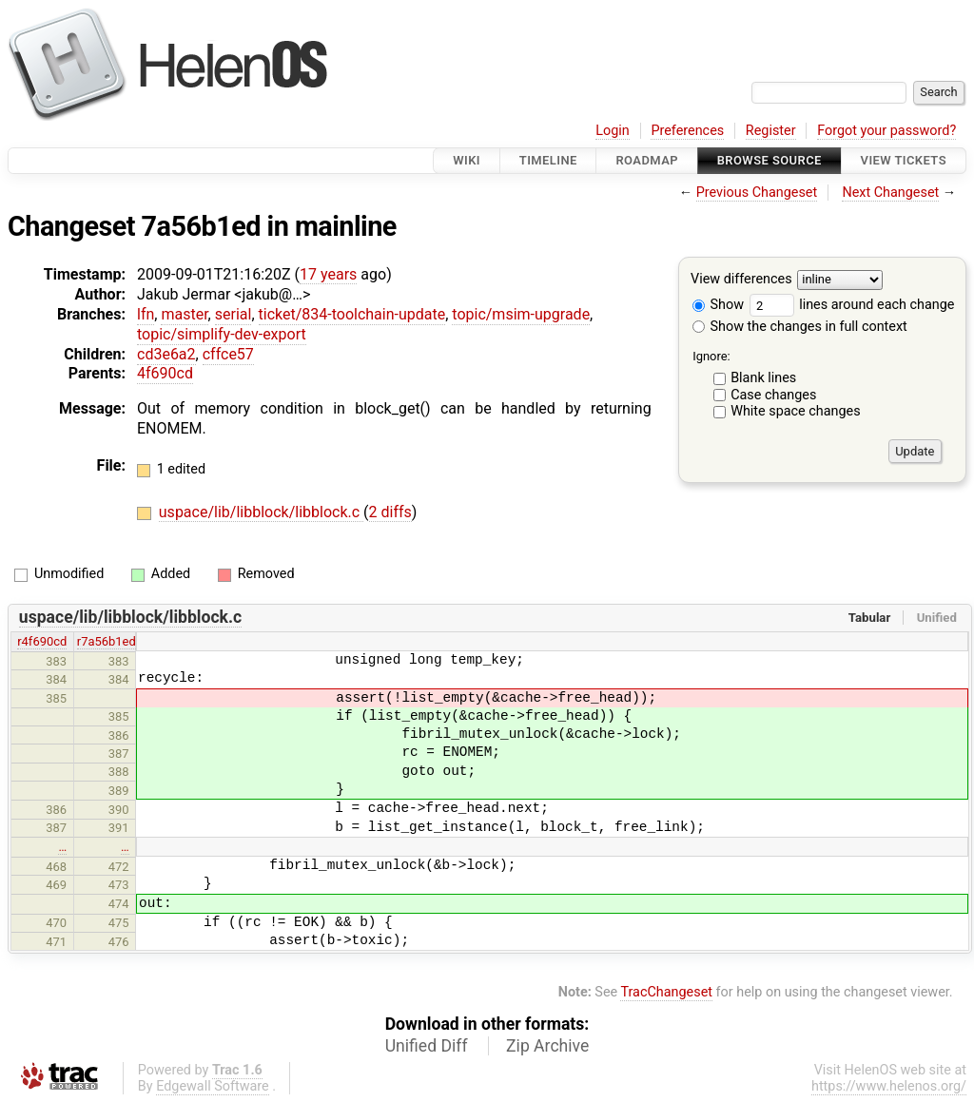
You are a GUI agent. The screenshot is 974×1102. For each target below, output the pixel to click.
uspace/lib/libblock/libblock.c (261, 512)
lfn (145, 314)
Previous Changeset (757, 192)
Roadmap (646, 160)
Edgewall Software (212, 1086)
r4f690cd (42, 641)
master (184, 314)
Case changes (773, 395)
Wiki (466, 160)
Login (612, 131)
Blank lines (763, 378)
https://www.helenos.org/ (888, 1086)
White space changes (795, 411)
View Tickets (903, 160)
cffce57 (228, 354)
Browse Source (769, 160)
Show (718, 305)
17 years (328, 274)
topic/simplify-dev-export (221, 334)
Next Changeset (890, 192)
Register (771, 131)
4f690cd (165, 373)
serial (233, 314)
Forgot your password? (886, 131)
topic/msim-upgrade (521, 314)
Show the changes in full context (799, 327)
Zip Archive (547, 1045)
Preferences (687, 131)
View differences (741, 280)
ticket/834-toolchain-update (352, 314)
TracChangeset (666, 992)
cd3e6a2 (166, 354)
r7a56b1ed (106, 641)
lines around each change (852, 305)
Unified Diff (426, 1045)
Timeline (548, 160)
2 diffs (390, 512)
